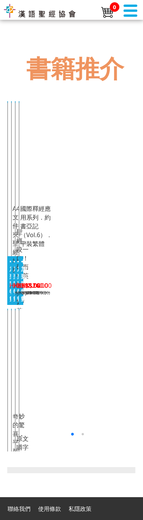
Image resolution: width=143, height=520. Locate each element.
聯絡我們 (19, 508)
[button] (72, 434)
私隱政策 (80, 508)
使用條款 (49, 508)
